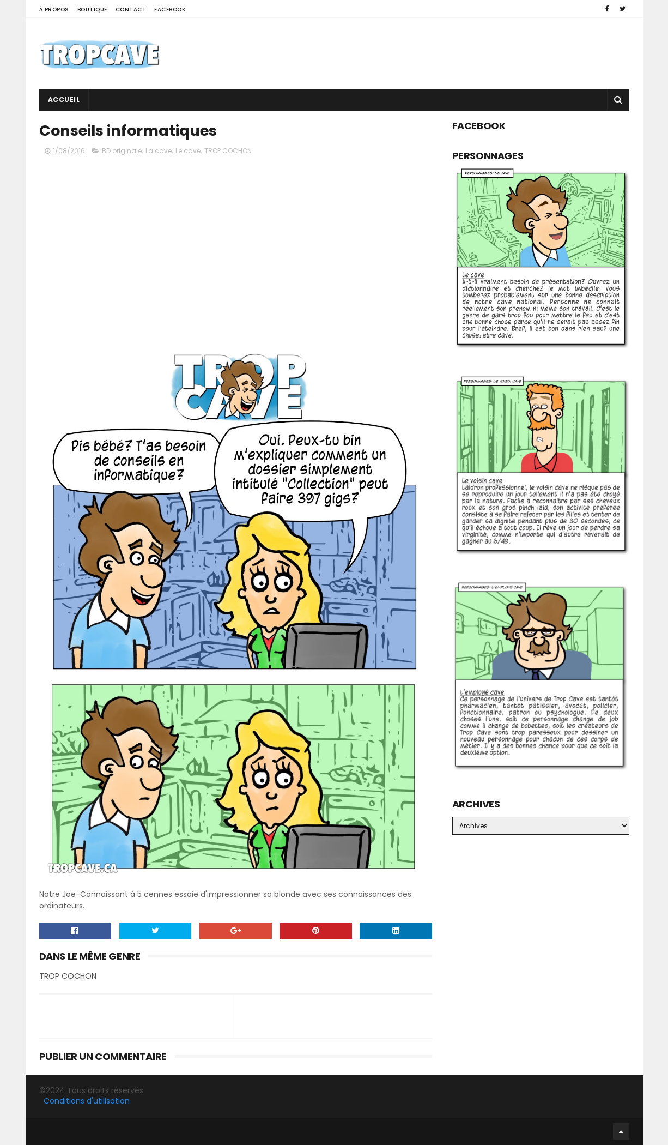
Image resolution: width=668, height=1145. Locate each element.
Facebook (169, 9)
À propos (54, 9)
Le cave (188, 150)
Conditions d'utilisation (87, 1100)
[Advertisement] (431, 53)
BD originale (122, 150)
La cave (158, 150)
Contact (131, 9)
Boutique (92, 9)
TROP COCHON (228, 150)
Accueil (64, 99)
